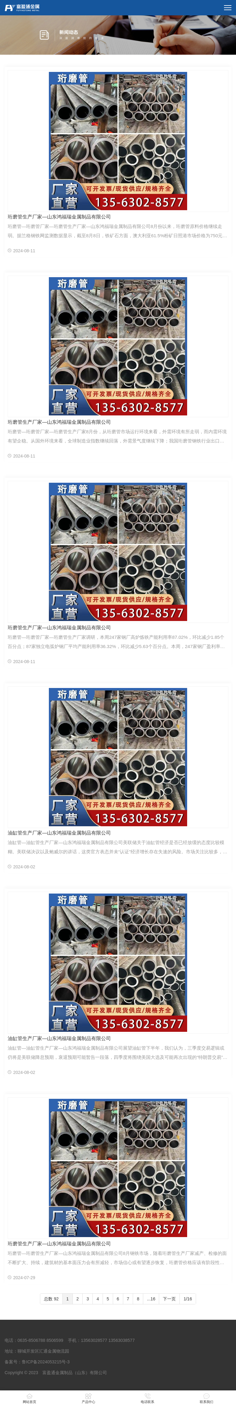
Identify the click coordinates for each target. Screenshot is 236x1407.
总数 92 (51, 1298)
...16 (151, 1298)
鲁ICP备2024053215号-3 (46, 1361)
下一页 (169, 1298)
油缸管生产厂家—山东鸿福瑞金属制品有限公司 (59, 832)
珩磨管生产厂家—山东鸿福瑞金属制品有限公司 (59, 216)
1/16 (187, 1298)
